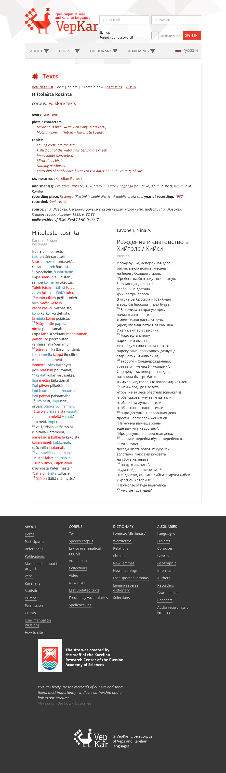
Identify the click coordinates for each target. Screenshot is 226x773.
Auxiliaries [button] (141, 50)
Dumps (31, 598)
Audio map (78, 560)
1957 (179, 196)
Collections (78, 568)
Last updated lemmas (131, 578)
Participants (34, 541)
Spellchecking (80, 605)
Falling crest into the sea (56, 145)
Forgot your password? (116, 37)
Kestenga (67, 196)
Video (73, 575)
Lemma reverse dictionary (125, 587)
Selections (121, 597)
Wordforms (122, 541)
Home (29, 534)
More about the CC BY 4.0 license (64, 703)
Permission (34, 605)
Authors (163, 578)
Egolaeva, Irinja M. (69, 186)
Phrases (119, 555)
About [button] (39, 50)
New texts (77, 582)
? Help (131, 87)
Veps (29, 576)
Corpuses (165, 548)
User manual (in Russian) (38, 622)
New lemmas (123, 563)
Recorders (165, 585)
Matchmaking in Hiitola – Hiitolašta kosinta (70, 132)
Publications (35, 556)
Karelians (32, 583)
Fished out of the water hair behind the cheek (72, 150)
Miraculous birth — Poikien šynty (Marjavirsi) (71, 127)
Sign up (104, 32)
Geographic (166, 563)
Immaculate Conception (55, 155)
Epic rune (50, 114)
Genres (163, 555)
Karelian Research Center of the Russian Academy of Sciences (94, 659)
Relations (120, 548)
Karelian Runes (67, 178)
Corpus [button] (69, 50)
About (30, 526)
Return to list (42, 87)
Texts (73, 533)
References (34, 548)
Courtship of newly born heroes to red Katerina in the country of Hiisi (90, 170)
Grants (30, 612)
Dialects (163, 541)
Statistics (114, 87)
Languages (166, 533)
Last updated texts (84, 590)
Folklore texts (62, 103)
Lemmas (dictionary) (129, 533)
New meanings (125, 570)
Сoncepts (165, 600)
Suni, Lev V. (57, 201)
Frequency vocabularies (88, 597)
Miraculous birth (50, 160)
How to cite (34, 632)
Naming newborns (51, 165)
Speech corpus (81, 541)
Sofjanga (126, 186)
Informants (166, 570)
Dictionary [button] (104, 50)
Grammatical (167, 592)
